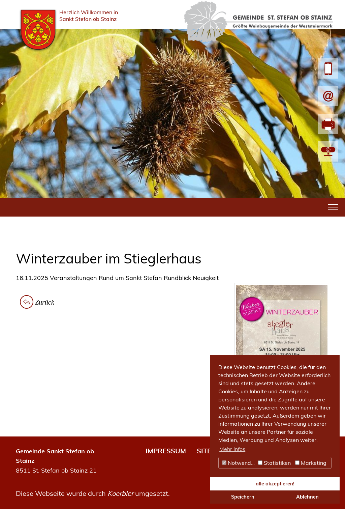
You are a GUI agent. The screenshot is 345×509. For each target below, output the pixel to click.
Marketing (310, 462)
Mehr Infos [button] (232, 449)
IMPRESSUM (166, 451)
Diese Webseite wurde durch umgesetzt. (93, 493)
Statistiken (274, 462)
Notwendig (239, 462)
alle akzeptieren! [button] (275, 484)
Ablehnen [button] (307, 497)
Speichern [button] (242, 497)
